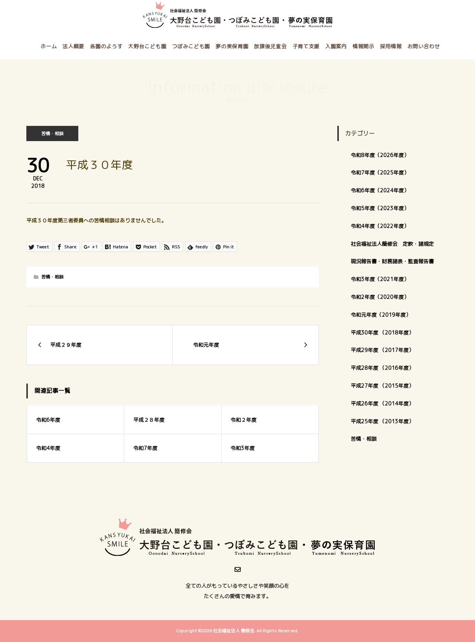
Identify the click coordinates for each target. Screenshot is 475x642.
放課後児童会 (270, 46)
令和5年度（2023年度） (380, 208)
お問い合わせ (423, 46)
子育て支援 (306, 46)
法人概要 (73, 46)
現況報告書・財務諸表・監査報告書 (392, 261)
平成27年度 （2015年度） (382, 385)
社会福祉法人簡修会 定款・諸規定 (392, 243)
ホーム (48, 46)
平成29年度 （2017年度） (385, 349)
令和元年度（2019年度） (381, 314)
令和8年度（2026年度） (380, 155)
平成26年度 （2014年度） (382, 403)
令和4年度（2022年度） (380, 225)
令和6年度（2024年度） (380, 190)
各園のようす (106, 46)
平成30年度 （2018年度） (382, 332)
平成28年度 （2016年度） (382, 367)
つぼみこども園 (191, 46)
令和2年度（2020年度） (380, 296)
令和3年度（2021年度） (380, 279)
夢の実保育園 (232, 46)
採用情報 (391, 46)
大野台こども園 (147, 46)
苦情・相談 (52, 133)
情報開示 (363, 46)
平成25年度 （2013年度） (382, 421)
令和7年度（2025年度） (380, 172)
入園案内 (336, 46)
